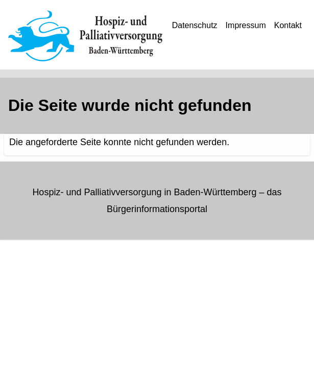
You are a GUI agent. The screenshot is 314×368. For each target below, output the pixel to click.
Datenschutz (195, 25)
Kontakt (288, 25)
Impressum (246, 25)
